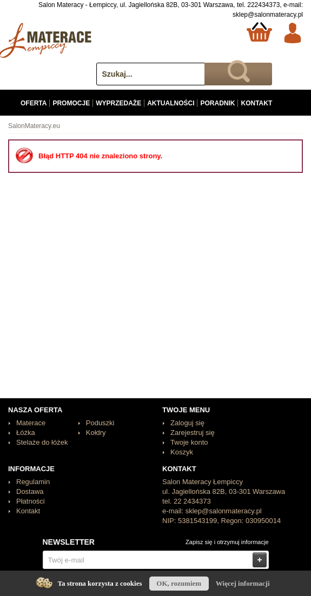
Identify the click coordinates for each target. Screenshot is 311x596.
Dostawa (30, 491)
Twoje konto (189, 442)
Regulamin (33, 482)
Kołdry (96, 432)
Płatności (30, 501)
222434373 (263, 5)
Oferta (34, 103)
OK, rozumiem (178, 583)
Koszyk (181, 452)
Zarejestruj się (192, 432)
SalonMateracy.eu (34, 126)
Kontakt (256, 103)
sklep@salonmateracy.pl (268, 14)
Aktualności (170, 103)
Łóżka (25, 432)
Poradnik (217, 103)
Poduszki (100, 423)
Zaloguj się (187, 423)
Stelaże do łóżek (42, 442)
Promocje (71, 103)
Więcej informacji (243, 583)
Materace (30, 423)
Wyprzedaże (118, 103)
